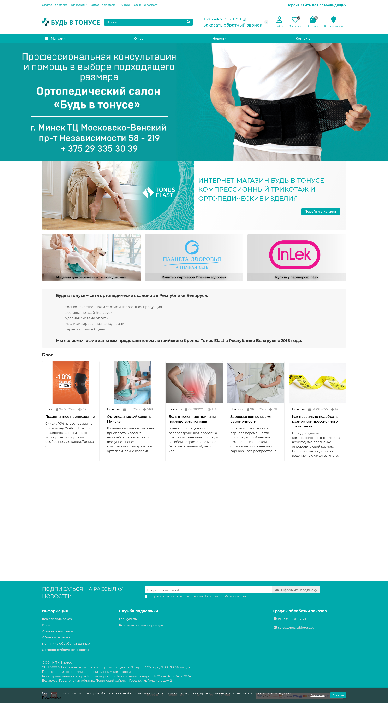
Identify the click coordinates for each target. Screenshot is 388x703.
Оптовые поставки (104, 4)
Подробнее (51, 697)
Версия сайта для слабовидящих (316, 5)
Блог (49, 409)
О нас (138, 38)
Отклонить (318, 695)
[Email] (208, 589)
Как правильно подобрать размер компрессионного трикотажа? (315, 421)
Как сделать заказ (57, 619)
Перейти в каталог (320, 211)
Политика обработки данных (66, 643)
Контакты (303, 38)
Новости (220, 38)
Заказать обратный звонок (232, 25)
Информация (55, 611)
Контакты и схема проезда (141, 625)
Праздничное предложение (70, 417)
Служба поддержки (138, 611)
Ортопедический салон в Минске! (129, 419)
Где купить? (79, 4)
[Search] (148, 22)
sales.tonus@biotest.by (296, 627)
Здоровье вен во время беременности (250, 419)
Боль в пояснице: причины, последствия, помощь (193, 419)
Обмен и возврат (145, 4)
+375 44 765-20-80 (222, 19)
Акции (125, 4)
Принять (338, 695)
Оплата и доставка (54, 4)
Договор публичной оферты (65, 650)
